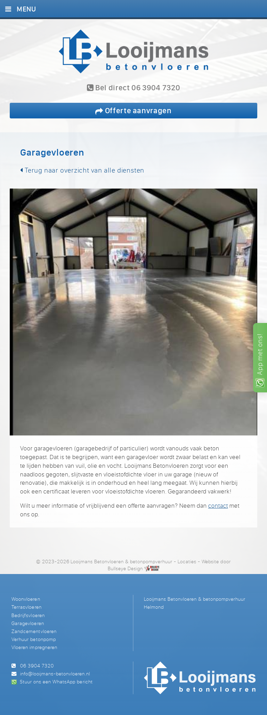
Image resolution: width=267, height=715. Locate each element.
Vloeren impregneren (34, 647)
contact (218, 505)
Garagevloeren (27, 623)
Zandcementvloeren (33, 631)
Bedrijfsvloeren (27, 615)
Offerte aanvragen (133, 110)
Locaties (187, 561)
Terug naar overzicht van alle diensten (82, 170)
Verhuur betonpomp (33, 639)
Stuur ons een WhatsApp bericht (56, 681)
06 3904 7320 (37, 665)
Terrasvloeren (26, 607)
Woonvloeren (25, 599)
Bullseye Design (125, 568)
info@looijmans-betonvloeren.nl (55, 673)
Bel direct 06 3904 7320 (133, 88)
